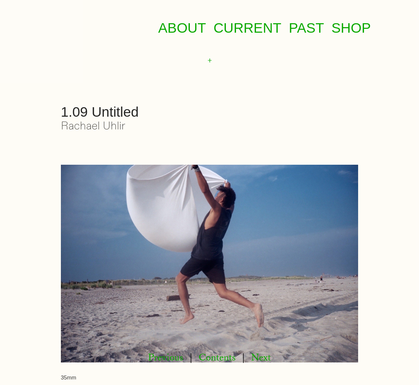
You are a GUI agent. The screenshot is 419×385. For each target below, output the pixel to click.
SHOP (351, 28)
